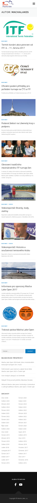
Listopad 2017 (6, 450)
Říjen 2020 (4, 426)
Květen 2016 (23, 463)
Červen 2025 (23, 398)
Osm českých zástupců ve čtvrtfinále (13, 376)
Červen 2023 (5, 410)
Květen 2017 (23, 453)
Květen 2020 (5, 429)
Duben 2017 (5, 457)
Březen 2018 (23, 444)
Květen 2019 (23, 435)
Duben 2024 (22, 407)
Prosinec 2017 (23, 447)
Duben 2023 (5, 413)
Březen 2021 (23, 423)
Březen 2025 (5, 404)
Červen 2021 (5, 419)
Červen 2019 (5, 435)
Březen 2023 (23, 413)
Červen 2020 (23, 426)
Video (11, 204)
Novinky (4, 41)
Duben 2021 (5, 423)
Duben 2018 (5, 444)
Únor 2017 (22, 457)
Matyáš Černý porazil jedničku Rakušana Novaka (16, 380)
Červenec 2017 (23, 450)
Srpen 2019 (22, 432)
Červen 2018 (5, 441)
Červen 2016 (5, 463)
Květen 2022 (23, 416)
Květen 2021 (23, 419)
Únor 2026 (4, 398)
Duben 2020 (22, 429)
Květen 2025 (5, 401)
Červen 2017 (5, 453)
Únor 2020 (4, 432)
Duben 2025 (22, 401)
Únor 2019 (22, 438)
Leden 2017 (5, 460)
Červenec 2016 (23, 460)
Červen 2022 (5, 416)
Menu (33, 3)
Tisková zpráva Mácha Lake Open (17, 329)
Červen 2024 (23, 404)
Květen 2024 (5, 407)
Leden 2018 (5, 447)
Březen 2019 (5, 438)
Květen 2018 (23, 441)
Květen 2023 (23, 410)
